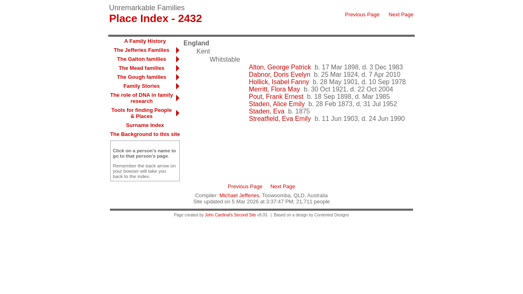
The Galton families (141, 59)
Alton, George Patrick (280, 67)
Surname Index (145, 125)
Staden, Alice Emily (277, 103)
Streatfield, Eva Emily (280, 118)
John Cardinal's (219, 215)
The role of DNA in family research (141, 98)
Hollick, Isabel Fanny (279, 81)
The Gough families (141, 77)
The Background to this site (145, 134)
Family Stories (141, 86)
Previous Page (362, 14)
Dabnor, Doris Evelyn (279, 74)
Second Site (245, 215)
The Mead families (142, 68)
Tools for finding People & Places (142, 113)
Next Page (401, 14)
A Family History (145, 41)
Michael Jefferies (239, 195)
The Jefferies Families (142, 50)
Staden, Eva (266, 111)
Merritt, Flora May (274, 89)
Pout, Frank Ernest (276, 96)
